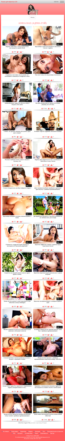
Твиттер (52, 433)
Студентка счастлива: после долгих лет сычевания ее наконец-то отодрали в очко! (17, 75)
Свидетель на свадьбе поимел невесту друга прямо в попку (17, 273)
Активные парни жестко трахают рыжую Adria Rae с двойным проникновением (48, 330)
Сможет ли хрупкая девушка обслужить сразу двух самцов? (17, 132)
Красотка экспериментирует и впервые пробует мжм (48, 301)
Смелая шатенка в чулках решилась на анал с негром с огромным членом (17, 358)
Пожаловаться (44, 433)
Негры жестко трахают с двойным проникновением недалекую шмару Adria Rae (47, 358)
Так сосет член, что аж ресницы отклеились (48, 75)
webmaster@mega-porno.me (42, 437)
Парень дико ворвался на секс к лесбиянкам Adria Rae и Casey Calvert (48, 160)
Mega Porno (30, 435)
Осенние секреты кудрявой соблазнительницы (48, 131)
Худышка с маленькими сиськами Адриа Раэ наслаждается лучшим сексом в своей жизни (48, 386)
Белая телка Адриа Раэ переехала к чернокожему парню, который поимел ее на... (17, 386)
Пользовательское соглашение (55, 431)
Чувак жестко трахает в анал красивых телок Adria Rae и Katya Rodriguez (17, 301)
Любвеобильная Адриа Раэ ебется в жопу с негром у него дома (17, 103)
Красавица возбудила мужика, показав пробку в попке (17, 216)
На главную (6, 431)
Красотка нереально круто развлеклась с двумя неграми (48, 273)
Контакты (20, 433)
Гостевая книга (28, 433)
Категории (37, 431)
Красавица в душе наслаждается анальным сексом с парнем (48, 47)
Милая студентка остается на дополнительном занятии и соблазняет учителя (17, 330)
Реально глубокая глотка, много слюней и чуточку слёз (17, 160)
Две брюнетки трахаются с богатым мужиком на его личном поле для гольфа (48, 216)
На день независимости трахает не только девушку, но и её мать (48, 103)
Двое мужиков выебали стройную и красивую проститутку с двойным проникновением (47, 188)
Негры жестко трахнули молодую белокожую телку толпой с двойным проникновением (17, 415)
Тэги (44, 431)
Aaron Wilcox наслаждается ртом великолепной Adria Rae (48, 415)
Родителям (23, 431)
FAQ (14, 433)
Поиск (36, 433)
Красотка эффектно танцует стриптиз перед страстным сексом (48, 245)
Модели (30, 431)
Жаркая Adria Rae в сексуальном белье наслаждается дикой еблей (17, 47)
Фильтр (32, 17)
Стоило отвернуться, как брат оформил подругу (17, 188)
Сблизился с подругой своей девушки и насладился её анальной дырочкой (17, 245)
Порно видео (14, 431)
